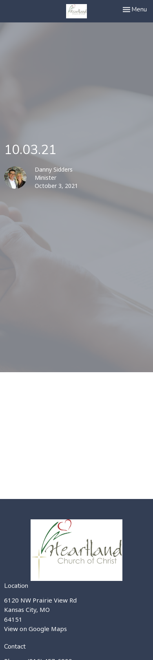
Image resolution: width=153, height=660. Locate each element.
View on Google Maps (35, 629)
